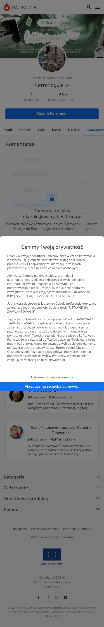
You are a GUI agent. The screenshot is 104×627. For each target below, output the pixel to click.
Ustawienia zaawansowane (52, 377)
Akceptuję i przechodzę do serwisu (52, 386)
